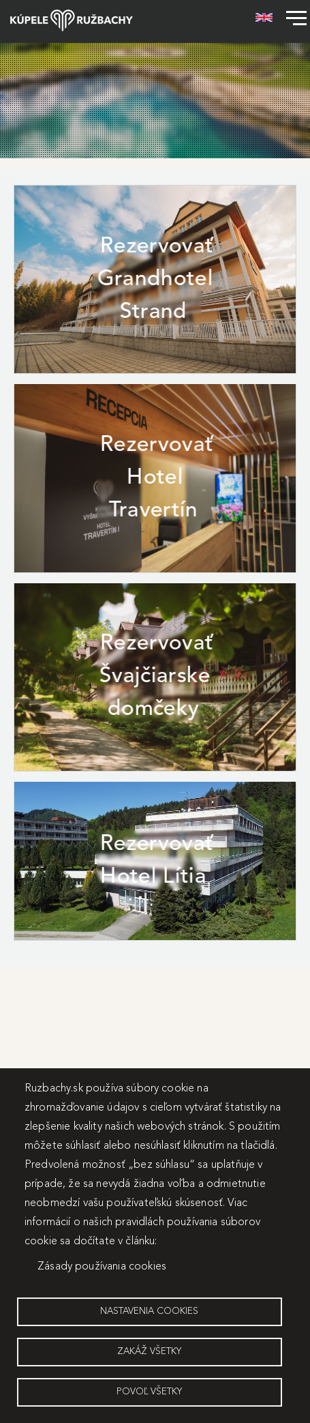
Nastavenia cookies (149, 1311)
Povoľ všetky (149, 1392)
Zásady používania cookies (101, 1266)
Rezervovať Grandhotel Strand (155, 279)
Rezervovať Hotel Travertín (156, 478)
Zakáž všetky (149, 1351)
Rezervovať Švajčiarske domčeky (156, 676)
